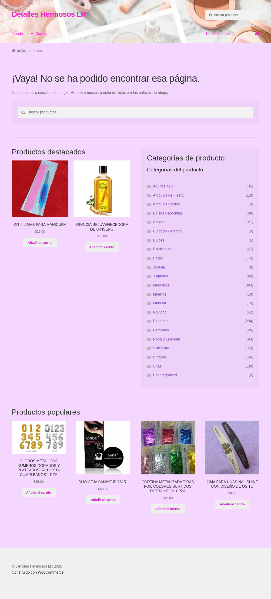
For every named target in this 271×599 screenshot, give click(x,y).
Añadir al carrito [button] (40, 243)
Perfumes (161, 330)
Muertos (159, 294)
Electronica (162, 249)
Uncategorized (165, 375)
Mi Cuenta (38, 34)
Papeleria (161, 321)
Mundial (159, 303)
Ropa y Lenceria (166, 339)
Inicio (21, 51)
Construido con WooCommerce (38, 572)
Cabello (159, 222)
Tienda (17, 34)
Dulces (158, 240)
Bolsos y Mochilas (168, 213)
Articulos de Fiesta (168, 195)
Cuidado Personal (167, 231)
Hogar (158, 258)
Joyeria (159, 267)
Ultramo (159, 357)
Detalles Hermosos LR (49, 14)
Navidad (160, 312)
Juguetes (160, 276)
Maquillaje (161, 285)
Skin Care (161, 348)
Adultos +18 (163, 186)
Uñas (157, 366)
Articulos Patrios (166, 204)
